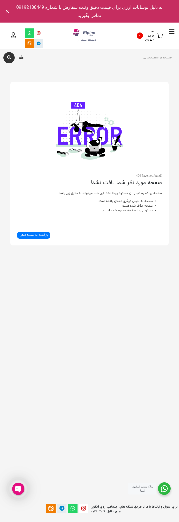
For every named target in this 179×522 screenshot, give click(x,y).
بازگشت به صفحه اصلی (34, 235)
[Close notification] (7, 11)
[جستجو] (9, 57)
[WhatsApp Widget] (164, 488)
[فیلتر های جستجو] (21, 57)
